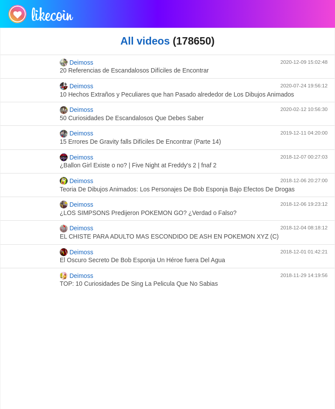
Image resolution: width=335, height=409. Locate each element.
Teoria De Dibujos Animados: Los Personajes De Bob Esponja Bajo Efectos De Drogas (177, 189)
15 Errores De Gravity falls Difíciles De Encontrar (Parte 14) (140, 141)
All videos (145, 41)
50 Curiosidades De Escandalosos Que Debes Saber (132, 117)
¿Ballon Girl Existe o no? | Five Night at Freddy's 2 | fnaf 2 (138, 165)
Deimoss (76, 62)
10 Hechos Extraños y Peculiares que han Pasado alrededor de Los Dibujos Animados (177, 94)
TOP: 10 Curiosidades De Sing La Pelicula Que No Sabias (139, 283)
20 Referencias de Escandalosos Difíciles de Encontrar (134, 70)
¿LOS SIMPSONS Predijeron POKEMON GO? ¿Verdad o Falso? (148, 212)
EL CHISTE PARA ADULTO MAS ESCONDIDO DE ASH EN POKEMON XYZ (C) (169, 236)
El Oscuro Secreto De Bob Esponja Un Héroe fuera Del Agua (142, 259)
